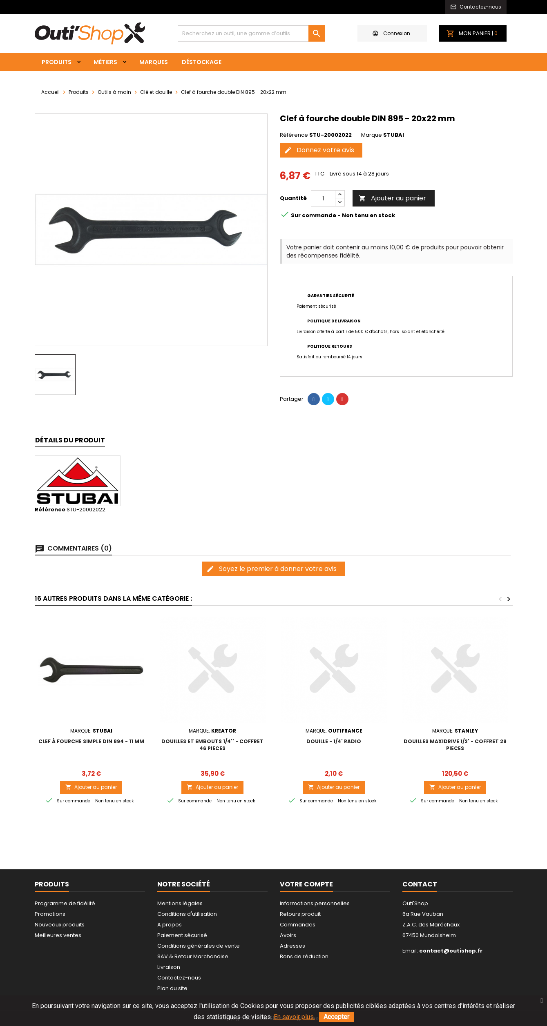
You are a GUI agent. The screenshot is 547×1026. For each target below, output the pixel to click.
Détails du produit (70, 440)
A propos (169, 924)
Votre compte (306, 884)
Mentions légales (180, 903)
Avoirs (288, 935)
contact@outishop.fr (450, 951)
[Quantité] (323, 198)
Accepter (336, 1017)
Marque (371, 135)
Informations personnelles (315, 903)
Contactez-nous (179, 978)
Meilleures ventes (58, 935)
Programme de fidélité (65, 903)
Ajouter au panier (392, 198)
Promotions (50, 914)
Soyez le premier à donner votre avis (271, 568)
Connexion (391, 33)
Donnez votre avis (319, 150)
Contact (419, 884)
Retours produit (300, 914)
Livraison (168, 967)
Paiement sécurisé (182, 935)
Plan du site (172, 988)
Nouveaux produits (60, 924)
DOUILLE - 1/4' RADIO (333, 741)
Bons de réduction (304, 956)
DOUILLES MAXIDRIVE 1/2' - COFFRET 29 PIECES (455, 745)
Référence (294, 135)
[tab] (70, 440)
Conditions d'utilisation (187, 914)
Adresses (292, 946)
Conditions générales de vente (198, 946)
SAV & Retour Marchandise (192, 956)
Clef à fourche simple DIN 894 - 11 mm (91, 741)
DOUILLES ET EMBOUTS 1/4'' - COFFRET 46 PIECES (212, 745)
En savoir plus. (294, 1017)
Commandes (297, 924)
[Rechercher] (251, 33)
